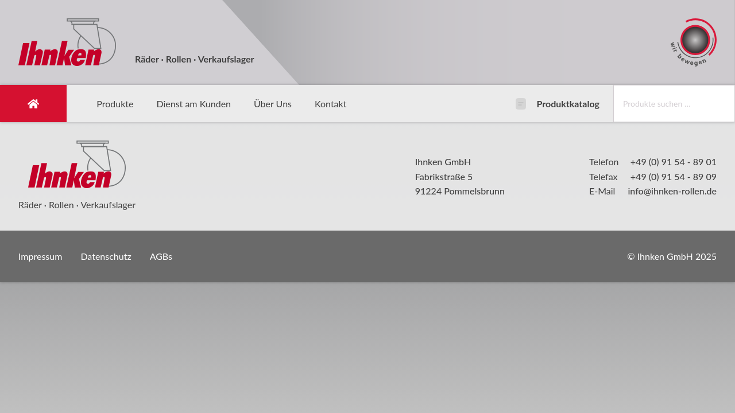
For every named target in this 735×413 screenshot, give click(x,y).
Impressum (40, 256)
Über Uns (273, 103)
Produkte (114, 103)
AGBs (161, 256)
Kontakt (330, 103)
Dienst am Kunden (193, 103)
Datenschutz (105, 256)
